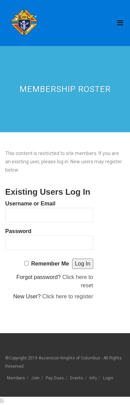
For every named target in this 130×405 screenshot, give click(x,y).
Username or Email (30, 203)
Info (93, 378)
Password (18, 231)
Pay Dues (55, 378)
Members (16, 378)
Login (108, 378)
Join (35, 378)
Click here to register (67, 296)
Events (76, 378)
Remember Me (50, 264)
